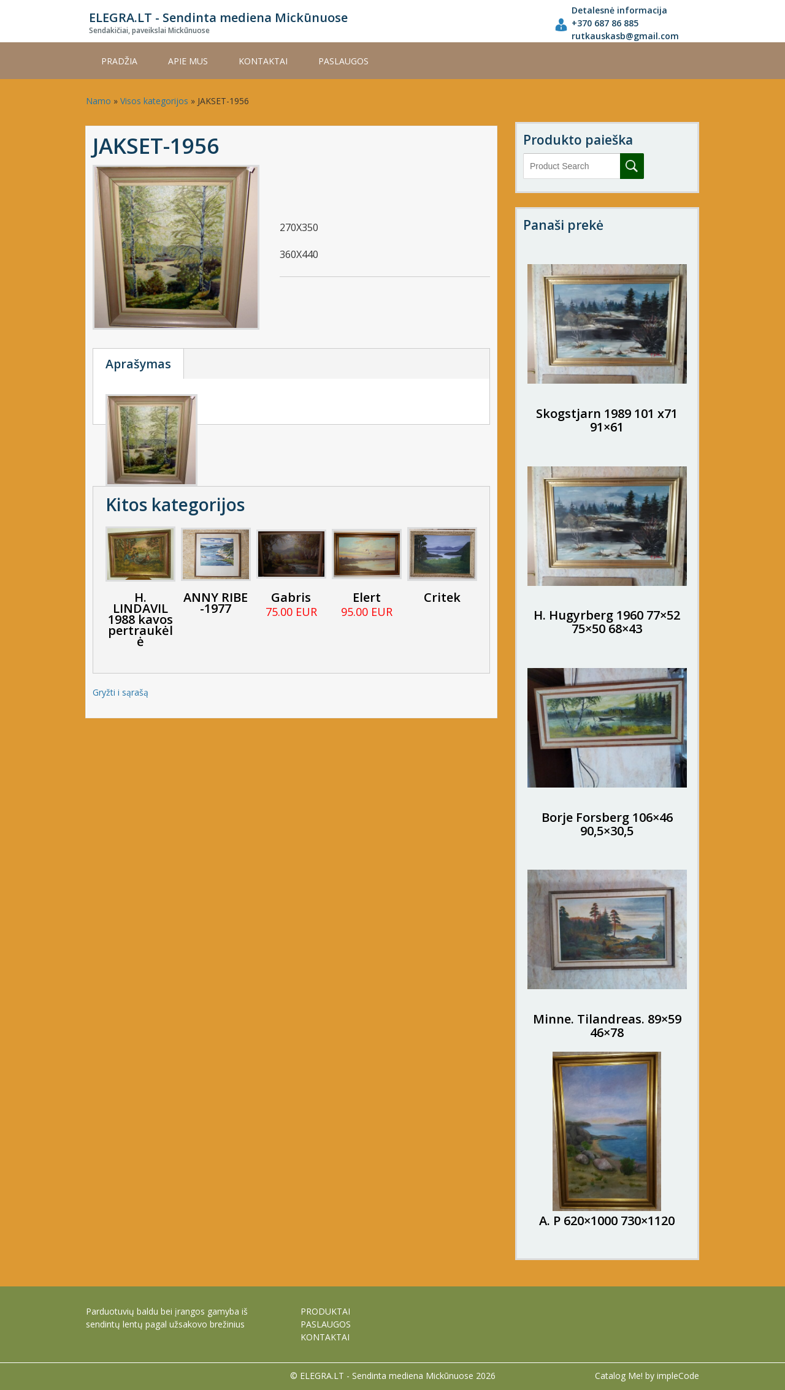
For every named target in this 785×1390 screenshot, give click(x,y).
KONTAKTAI (263, 61)
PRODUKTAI (325, 1311)
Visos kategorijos (154, 101)
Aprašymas (138, 363)
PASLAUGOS (343, 61)
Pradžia (119, 61)
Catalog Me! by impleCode (647, 1375)
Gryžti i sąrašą (120, 692)
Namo (98, 101)
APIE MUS (188, 61)
